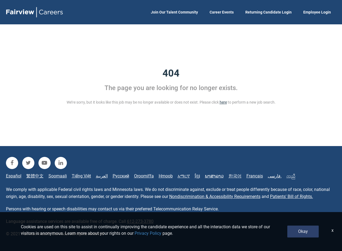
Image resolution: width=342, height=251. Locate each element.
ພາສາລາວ (214, 176)
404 (171, 73)
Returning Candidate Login (268, 12)
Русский (121, 176)
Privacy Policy (148, 233)
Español (13, 176)
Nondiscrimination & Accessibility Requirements (214, 196)
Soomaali (57, 176)
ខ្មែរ (197, 176)
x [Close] (332, 230)
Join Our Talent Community (174, 12)
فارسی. (275, 176)
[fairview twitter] (28, 163)
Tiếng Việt (81, 176)
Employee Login (317, 12)
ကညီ (290, 176)
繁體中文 (35, 176)
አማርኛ (184, 176)
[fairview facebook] (12, 163)
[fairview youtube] (44, 163)
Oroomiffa (144, 176)
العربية (102, 176)
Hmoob (166, 176)
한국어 (235, 176)
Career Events (222, 12)
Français (254, 176)
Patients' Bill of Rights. (291, 196)
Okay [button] (303, 231)
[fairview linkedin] (61, 163)
